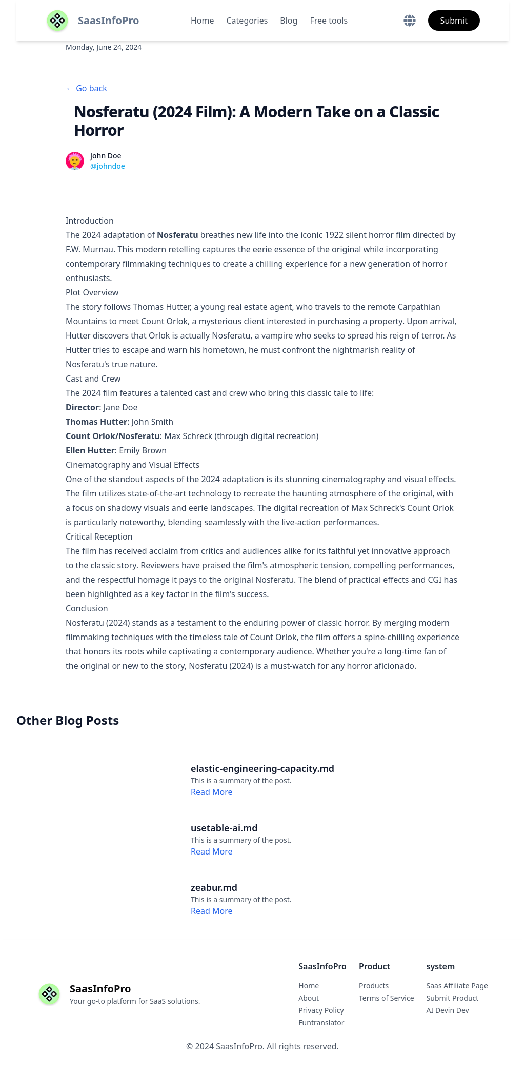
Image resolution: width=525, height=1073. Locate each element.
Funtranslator (321, 1022)
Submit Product (453, 998)
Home (202, 20)
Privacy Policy (321, 1010)
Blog (288, 20)
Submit (454, 20)
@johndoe (107, 166)
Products (374, 985)
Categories (247, 20)
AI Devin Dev (448, 1010)
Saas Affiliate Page (457, 985)
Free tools (329, 20)
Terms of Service (386, 998)
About (308, 998)
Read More (211, 792)
